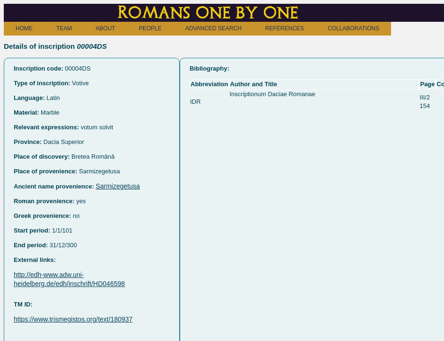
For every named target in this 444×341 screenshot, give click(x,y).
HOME (24, 28)
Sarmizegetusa (117, 186)
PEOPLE (150, 28)
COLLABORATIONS (353, 28)
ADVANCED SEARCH (213, 28)
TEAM (64, 28)
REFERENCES (284, 28)
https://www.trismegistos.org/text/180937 (73, 319)
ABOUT (105, 28)
